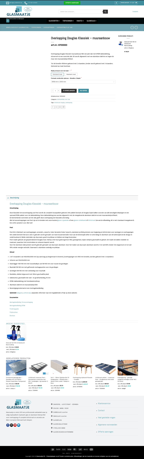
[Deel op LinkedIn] (63, 107)
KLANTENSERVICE (76, 453)
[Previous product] (136, 27)
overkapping (68, 103)
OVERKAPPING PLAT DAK (65, 27)
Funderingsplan (14, 309)
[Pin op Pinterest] (60, 107)
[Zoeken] (105, 12)
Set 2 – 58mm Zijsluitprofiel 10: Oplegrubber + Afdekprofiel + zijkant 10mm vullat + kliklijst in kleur (60, 380)
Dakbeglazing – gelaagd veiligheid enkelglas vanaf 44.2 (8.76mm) (127, 379)
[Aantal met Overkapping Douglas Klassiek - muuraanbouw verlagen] (52, 91)
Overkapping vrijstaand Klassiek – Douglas (82, 378)
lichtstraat (91, 220)
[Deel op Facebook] (52, 107)
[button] (116, 2)
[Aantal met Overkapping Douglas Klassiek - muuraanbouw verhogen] (58, 91)
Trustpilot (135, 12)
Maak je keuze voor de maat (61, 71)
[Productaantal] (55, 91)
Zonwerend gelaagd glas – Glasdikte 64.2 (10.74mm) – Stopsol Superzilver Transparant (16, 379)
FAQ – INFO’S (66, 453)
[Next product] (132, 27)
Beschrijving (12, 198)
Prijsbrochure (14, 312)
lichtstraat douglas (59, 103)
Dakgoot (20, 293)
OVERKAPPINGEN (48, 27)
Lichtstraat (27, 293)
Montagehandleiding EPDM (17, 305)
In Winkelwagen (69, 91)
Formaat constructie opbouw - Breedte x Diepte (66, 78)
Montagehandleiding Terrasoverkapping (21, 302)
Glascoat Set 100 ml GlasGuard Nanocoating (15, 344)
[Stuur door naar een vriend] (56, 107)
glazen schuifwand (80, 220)
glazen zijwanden (63, 220)
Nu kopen (83, 91)
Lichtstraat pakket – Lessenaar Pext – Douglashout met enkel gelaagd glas (104, 379)
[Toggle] (8, 198)
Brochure (12, 316)
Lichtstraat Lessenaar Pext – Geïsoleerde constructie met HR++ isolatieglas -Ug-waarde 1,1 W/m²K (38, 380)
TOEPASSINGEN (36, 27)
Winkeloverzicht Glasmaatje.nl (17, 27)
